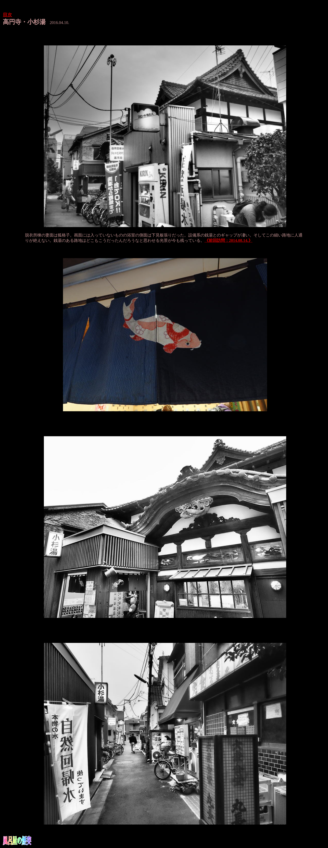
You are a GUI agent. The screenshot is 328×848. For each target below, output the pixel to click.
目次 (7, 14)
